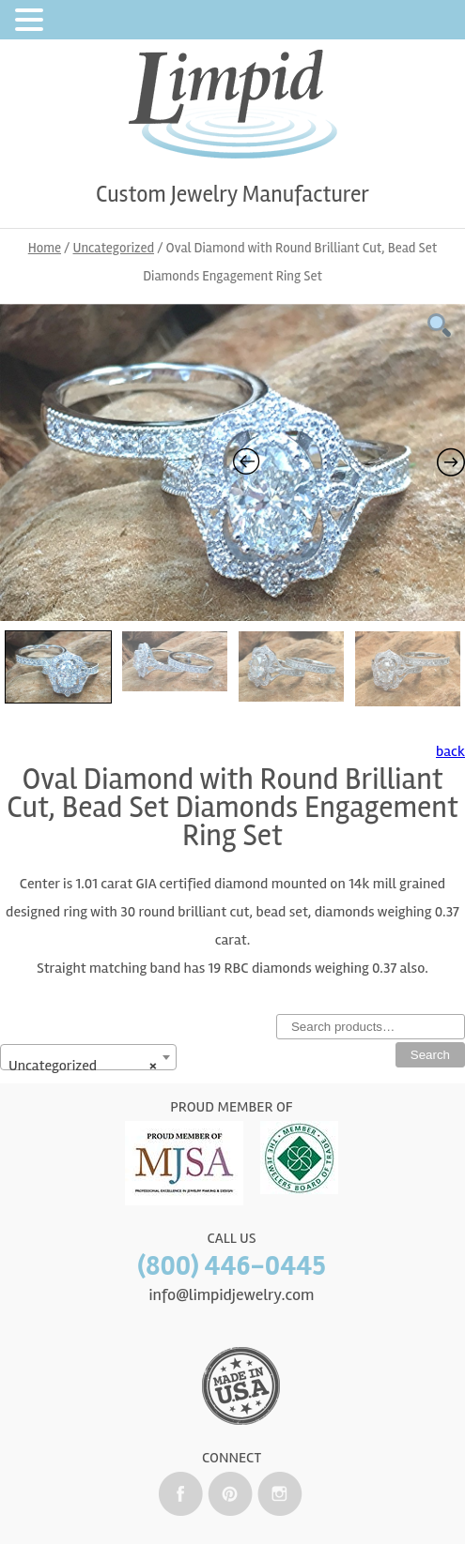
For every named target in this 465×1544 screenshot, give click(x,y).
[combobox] (88, 1057)
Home (44, 247)
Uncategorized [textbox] (82, 1065)
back (450, 751)
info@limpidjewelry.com (231, 1294)
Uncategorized (114, 247)
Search (430, 1055)
